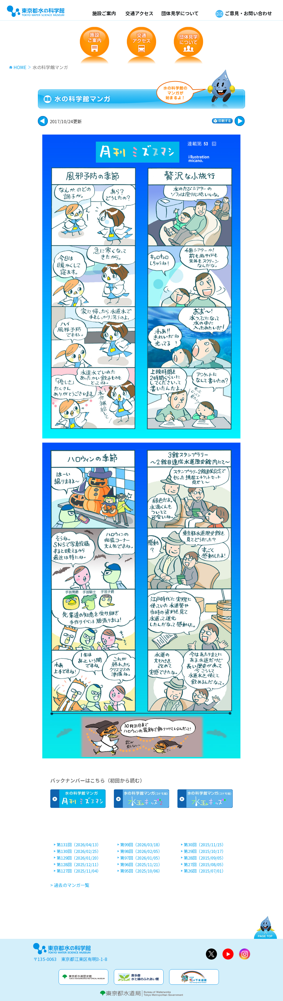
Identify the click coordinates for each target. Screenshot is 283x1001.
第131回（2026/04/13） (79, 844)
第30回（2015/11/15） (205, 844)
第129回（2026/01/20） (79, 858)
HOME (20, 67)
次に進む (43, 121)
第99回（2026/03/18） (141, 844)
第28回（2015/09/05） (205, 858)
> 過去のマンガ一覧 (69, 885)
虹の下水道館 (194, 977)
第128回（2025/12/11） (79, 864)
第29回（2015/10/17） (205, 851)
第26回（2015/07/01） (205, 871)
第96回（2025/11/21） (141, 864)
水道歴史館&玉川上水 (83, 977)
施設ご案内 (104, 13)
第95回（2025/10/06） (141, 871)
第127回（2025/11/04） (79, 871)
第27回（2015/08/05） (205, 864)
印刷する (222, 121)
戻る (240, 121)
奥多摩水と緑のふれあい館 (139, 977)
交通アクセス (139, 13)
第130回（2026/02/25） (79, 851)
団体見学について (180, 13)
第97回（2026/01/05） (141, 858)
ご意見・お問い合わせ (248, 13)
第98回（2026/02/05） (141, 851)
